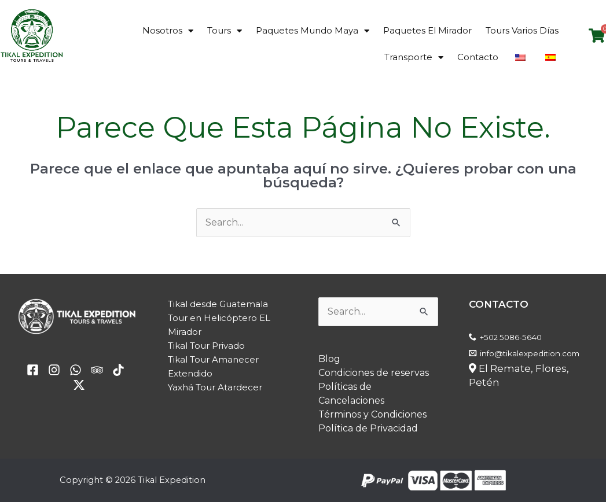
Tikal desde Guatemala (218, 303)
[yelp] (54, 370)
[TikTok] (118, 370)
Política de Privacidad (368, 428)
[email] (75, 370)
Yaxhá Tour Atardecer (215, 387)
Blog (329, 358)
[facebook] (32, 370)
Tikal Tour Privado (206, 345)
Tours (224, 31)
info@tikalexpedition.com (529, 353)
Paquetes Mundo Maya (312, 31)
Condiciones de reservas (373, 372)
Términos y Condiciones (372, 414)
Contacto (477, 56)
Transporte (413, 57)
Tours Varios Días (522, 30)
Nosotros (167, 31)
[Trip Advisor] (97, 370)
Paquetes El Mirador (427, 30)
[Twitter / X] (79, 385)
